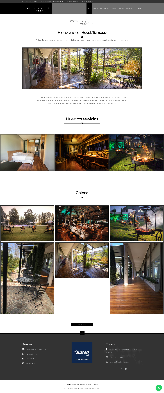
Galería (95, 8)
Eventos (113, 8)
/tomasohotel (73, 1)
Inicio (89, 8)
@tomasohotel (88, 1)
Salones (121, 8)
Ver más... (82, 324)
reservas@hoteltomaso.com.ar (53, 1)
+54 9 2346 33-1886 (31, 1)
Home (67, 384)
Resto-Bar (129, 8)
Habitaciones (104, 8)
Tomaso (27, 224)
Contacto (138, 8)
